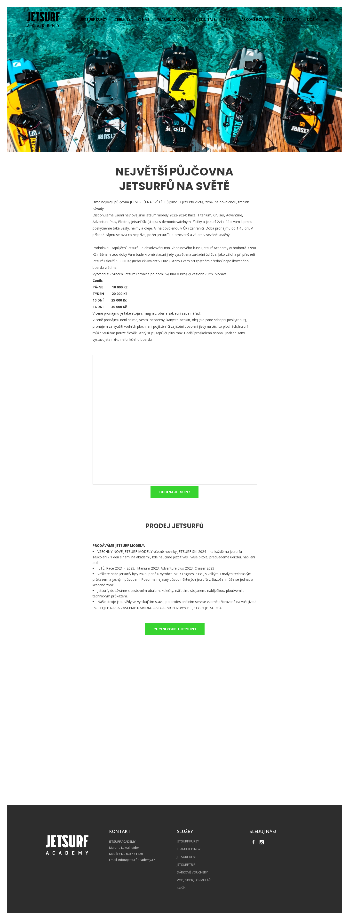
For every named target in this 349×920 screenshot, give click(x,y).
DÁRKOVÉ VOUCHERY (192, 872)
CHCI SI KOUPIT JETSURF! (174, 629)
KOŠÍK (181, 888)
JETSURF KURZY (188, 841)
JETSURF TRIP (186, 864)
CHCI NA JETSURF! (174, 492)
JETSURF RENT (187, 857)
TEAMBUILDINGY (188, 849)
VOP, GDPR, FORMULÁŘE (194, 880)
